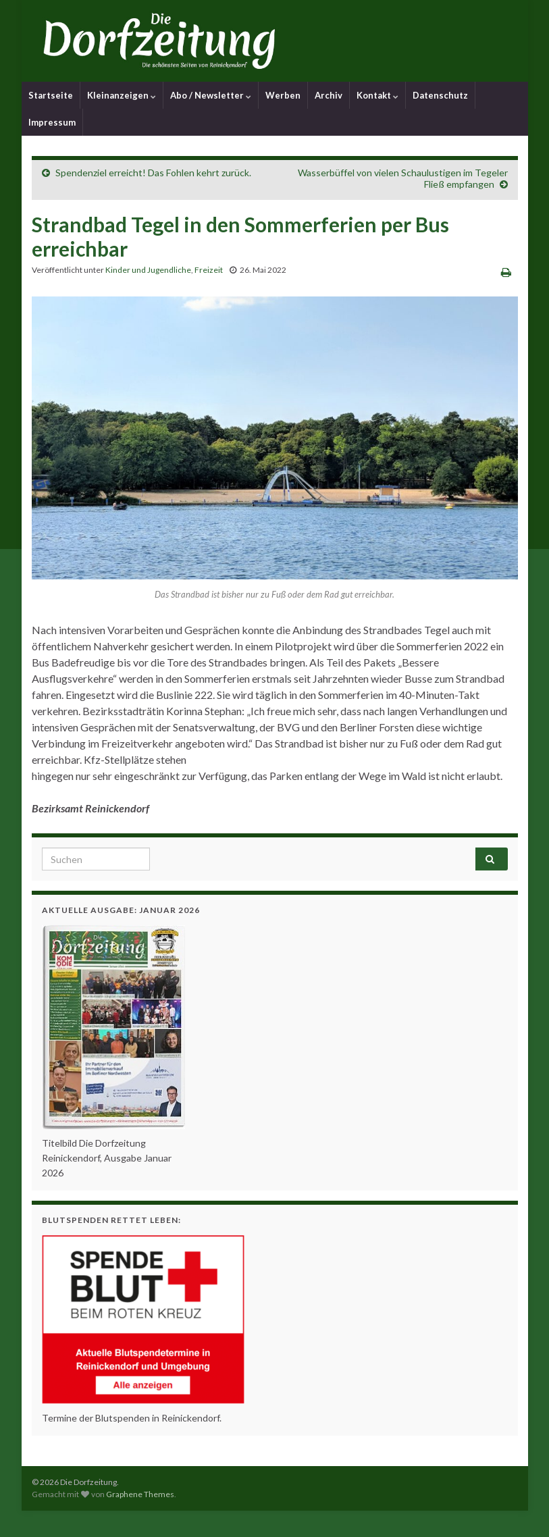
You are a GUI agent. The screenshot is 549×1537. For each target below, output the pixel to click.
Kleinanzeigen (121, 95)
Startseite (50, 95)
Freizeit (208, 270)
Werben (282, 95)
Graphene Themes (140, 1494)
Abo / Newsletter (210, 95)
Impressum (52, 122)
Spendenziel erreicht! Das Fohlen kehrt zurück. (153, 172)
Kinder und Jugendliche (148, 270)
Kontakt (377, 95)
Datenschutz (440, 95)
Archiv (328, 95)
